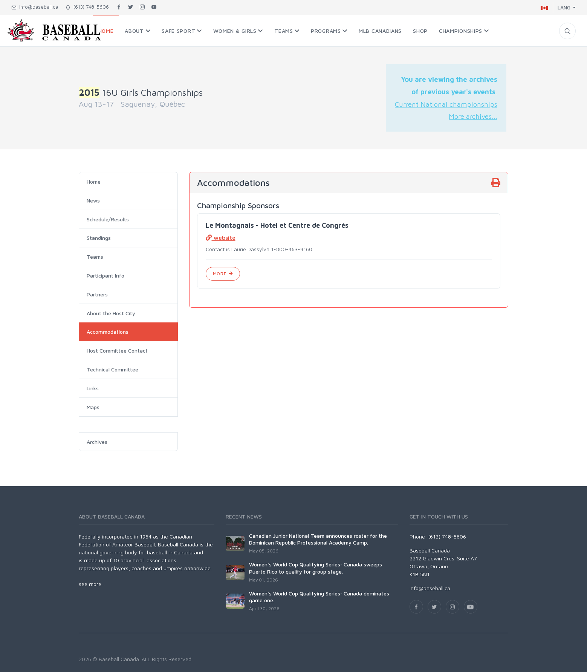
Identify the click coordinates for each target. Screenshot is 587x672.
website (220, 237)
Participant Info (105, 275)
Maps (93, 407)
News (93, 200)
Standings (99, 238)
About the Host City (111, 313)
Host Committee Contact (117, 350)
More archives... (473, 116)
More (223, 273)
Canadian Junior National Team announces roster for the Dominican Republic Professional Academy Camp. (318, 539)
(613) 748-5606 (87, 7)
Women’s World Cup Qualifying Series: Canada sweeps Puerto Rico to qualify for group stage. (315, 567)
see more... (92, 584)
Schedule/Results (108, 219)
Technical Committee (112, 369)
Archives (97, 442)
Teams (95, 256)
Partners (97, 294)
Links (93, 388)
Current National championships (446, 104)
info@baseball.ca (34, 7)
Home (94, 181)
